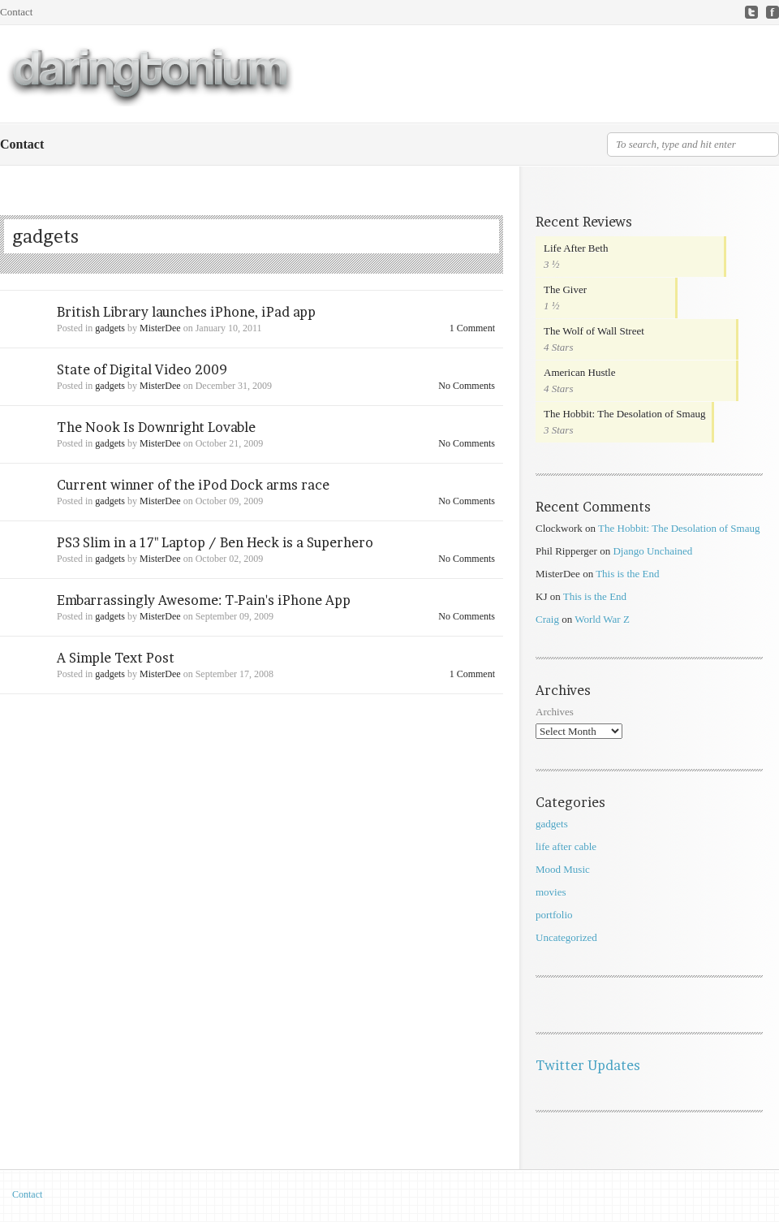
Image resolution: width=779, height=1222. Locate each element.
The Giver (565, 289)
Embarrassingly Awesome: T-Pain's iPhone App (204, 600)
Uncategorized (566, 937)
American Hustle (579, 372)
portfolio (554, 915)
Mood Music (563, 869)
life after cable (566, 846)
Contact (16, 12)
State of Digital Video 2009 (142, 369)
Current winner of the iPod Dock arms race (193, 485)
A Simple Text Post (115, 658)
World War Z (602, 619)
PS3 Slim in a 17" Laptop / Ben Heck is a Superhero (215, 542)
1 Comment (472, 328)
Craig (547, 619)
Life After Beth (576, 248)
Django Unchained (652, 551)
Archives (555, 712)
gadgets (110, 328)
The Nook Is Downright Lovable (156, 427)
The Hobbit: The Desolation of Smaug (624, 414)
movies (551, 892)
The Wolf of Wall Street (594, 331)
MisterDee (160, 328)
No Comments (466, 385)
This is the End (627, 574)
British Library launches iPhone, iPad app (186, 312)
